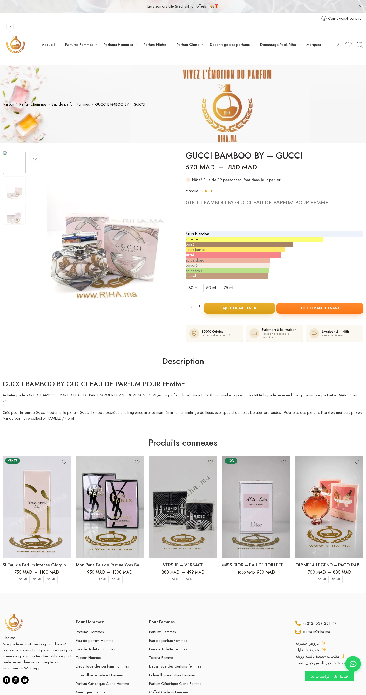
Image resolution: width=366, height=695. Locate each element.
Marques (313, 31)
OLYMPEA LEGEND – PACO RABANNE (329, 552)
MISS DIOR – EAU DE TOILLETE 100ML (256, 552)
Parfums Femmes (79, 31)
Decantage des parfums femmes (175, 653)
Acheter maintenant (320, 295)
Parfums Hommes (118, 31)
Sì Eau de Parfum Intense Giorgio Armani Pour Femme (37, 552)
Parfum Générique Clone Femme (175, 670)
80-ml (322, 566)
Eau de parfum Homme (94, 627)
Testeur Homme (88, 644)
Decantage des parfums (230, 31)
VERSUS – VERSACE (183, 552)
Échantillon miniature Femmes (172, 662)
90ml (103, 566)
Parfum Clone (188, 31)
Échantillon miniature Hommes (100, 662)
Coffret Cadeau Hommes (96, 687)
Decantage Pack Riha (278, 31)
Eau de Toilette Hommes (95, 636)
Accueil (48, 31)
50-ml (37, 566)
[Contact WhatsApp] (353, 664)
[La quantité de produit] (192, 295)
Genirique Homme (91, 679)
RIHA (258, 382)
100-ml (22, 566)
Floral (69, 405)
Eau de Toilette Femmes (168, 636)
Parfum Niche (154, 31)
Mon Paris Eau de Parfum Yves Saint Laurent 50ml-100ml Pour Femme (110, 552)
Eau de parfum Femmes (71, 91)
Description (183, 348)
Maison (8, 91)
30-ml (51, 566)
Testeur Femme (161, 644)
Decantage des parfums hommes (102, 653)
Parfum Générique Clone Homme (102, 670)
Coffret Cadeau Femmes (168, 679)
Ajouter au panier (239, 295)
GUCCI (206, 178)
